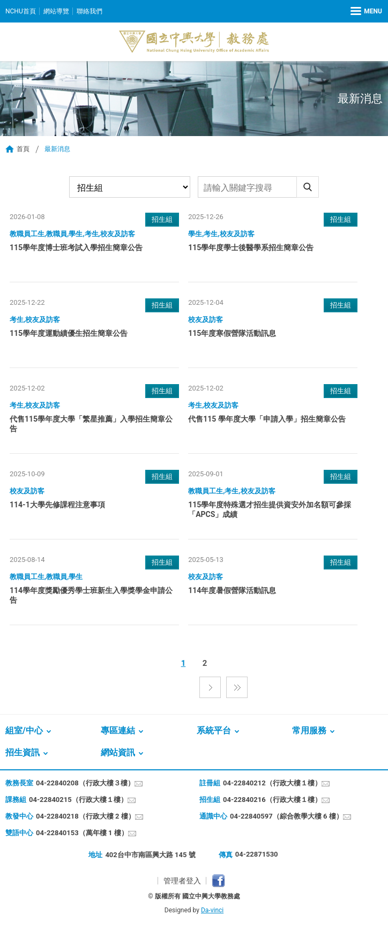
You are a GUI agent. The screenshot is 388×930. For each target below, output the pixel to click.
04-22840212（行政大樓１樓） (272, 783)
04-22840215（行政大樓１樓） (78, 800)
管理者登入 (182, 880)
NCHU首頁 (20, 11)
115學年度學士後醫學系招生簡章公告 (251, 247)
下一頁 (210, 687)
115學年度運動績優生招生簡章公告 (69, 333)
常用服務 (309, 730)
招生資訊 (22, 752)
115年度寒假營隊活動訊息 (232, 333)
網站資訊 (118, 752)
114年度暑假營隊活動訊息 (232, 590)
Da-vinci (212, 910)
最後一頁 (237, 687)
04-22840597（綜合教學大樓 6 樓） (286, 816)
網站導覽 (56, 11)
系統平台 (214, 730)
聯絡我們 (89, 11)
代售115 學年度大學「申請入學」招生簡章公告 (267, 419)
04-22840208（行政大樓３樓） (85, 783)
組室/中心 (24, 730)
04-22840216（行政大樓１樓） (272, 800)
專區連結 (118, 730)
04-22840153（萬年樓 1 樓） (82, 833)
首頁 (23, 149)
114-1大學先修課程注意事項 (57, 504)
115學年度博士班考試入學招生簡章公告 (76, 247)
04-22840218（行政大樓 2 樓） (85, 816)
